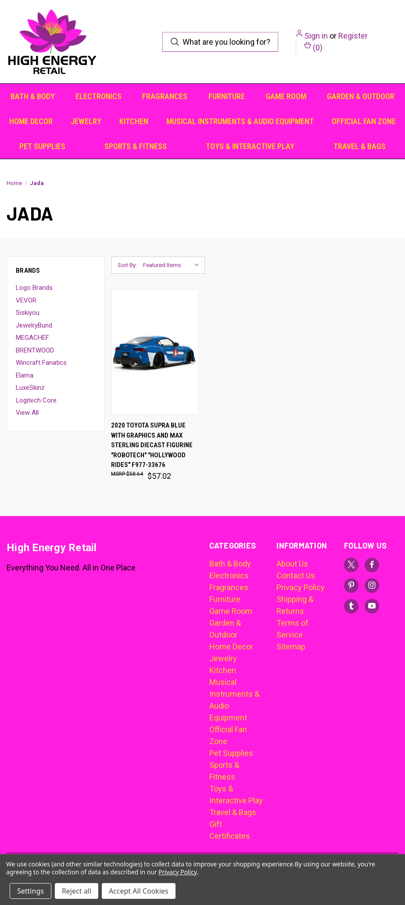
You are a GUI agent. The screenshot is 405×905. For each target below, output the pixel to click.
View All (27, 413)
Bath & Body (33, 96)
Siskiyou (27, 313)
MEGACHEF (32, 338)
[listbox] (173, 265)
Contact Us (295, 575)
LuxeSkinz (30, 388)
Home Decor (31, 121)
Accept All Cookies (138, 891)
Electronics (98, 96)
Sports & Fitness (135, 146)
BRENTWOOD (35, 350)
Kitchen (133, 121)
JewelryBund (34, 325)
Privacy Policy (300, 587)
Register (353, 35)
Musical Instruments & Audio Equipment (240, 121)
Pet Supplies (42, 146)
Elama (24, 375)
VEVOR (26, 300)
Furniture (226, 96)
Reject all (76, 891)
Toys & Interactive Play (250, 146)
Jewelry (86, 121)
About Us (292, 563)
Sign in (316, 35)
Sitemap (290, 646)
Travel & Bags (359, 146)
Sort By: (127, 265)
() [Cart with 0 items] (313, 47)
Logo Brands (34, 288)
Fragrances (164, 96)
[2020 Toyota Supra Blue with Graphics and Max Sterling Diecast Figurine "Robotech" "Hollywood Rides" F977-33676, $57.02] (155, 352)
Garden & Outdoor (360, 96)
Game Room (285, 96)
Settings (30, 891)
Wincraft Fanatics (41, 363)
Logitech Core (36, 400)
